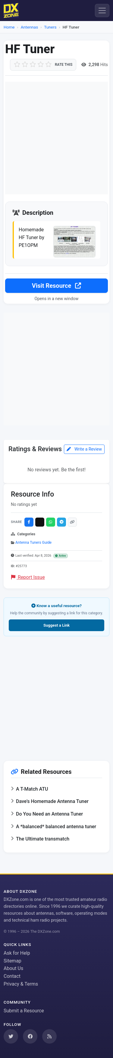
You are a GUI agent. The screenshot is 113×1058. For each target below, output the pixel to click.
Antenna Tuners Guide (33, 542)
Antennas (29, 27)
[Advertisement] (56, 138)
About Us (13, 968)
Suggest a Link (56, 625)
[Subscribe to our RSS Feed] (49, 1036)
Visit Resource (56, 285)
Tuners (50, 27)
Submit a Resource (24, 1011)
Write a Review (84, 449)
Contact (12, 976)
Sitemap (12, 961)
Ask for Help (17, 953)
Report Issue (28, 577)
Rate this (63, 64)
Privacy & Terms (21, 984)
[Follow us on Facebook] (30, 1036)
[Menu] (102, 10)
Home (9, 27)
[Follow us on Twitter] (11, 1036)
